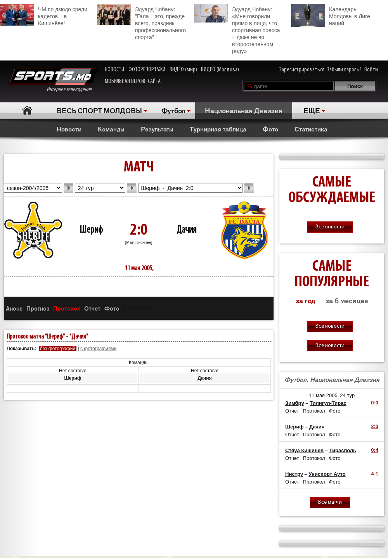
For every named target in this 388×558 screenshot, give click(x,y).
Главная (27, 110)
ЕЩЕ (311, 110)
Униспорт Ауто (326, 474)
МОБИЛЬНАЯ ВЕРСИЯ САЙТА (133, 81)
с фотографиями (98, 348)
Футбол (173, 110)
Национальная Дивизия (243, 110)
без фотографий (57, 348)
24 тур (347, 395)
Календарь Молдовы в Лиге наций (330, 15)
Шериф (91, 230)
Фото (270, 128)
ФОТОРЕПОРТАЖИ (146, 70)
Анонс (14, 308)
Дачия (186, 230)
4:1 (374, 474)
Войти (371, 70)
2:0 (374, 426)
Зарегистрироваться (301, 70)
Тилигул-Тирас (328, 403)
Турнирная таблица (218, 128)
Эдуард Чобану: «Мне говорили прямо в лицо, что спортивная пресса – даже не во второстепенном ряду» (237, 29)
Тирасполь (343, 450)
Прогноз (37, 308)
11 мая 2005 (323, 395)
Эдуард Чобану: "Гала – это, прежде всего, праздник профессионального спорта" (141, 22)
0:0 (374, 403)
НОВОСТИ (114, 70)
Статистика (310, 128)
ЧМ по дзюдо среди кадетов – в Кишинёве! (43, 15)
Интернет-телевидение (52, 80)
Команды (111, 128)
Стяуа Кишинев (304, 450)
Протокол (66, 308)
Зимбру (294, 403)
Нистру (294, 474)
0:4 (374, 450)
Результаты (157, 128)
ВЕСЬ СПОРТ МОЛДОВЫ (99, 110)
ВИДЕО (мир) (183, 70)
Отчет (92, 308)
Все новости (330, 227)
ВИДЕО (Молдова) (220, 70)
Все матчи (330, 502)
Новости (69, 128)
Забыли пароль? (344, 70)
